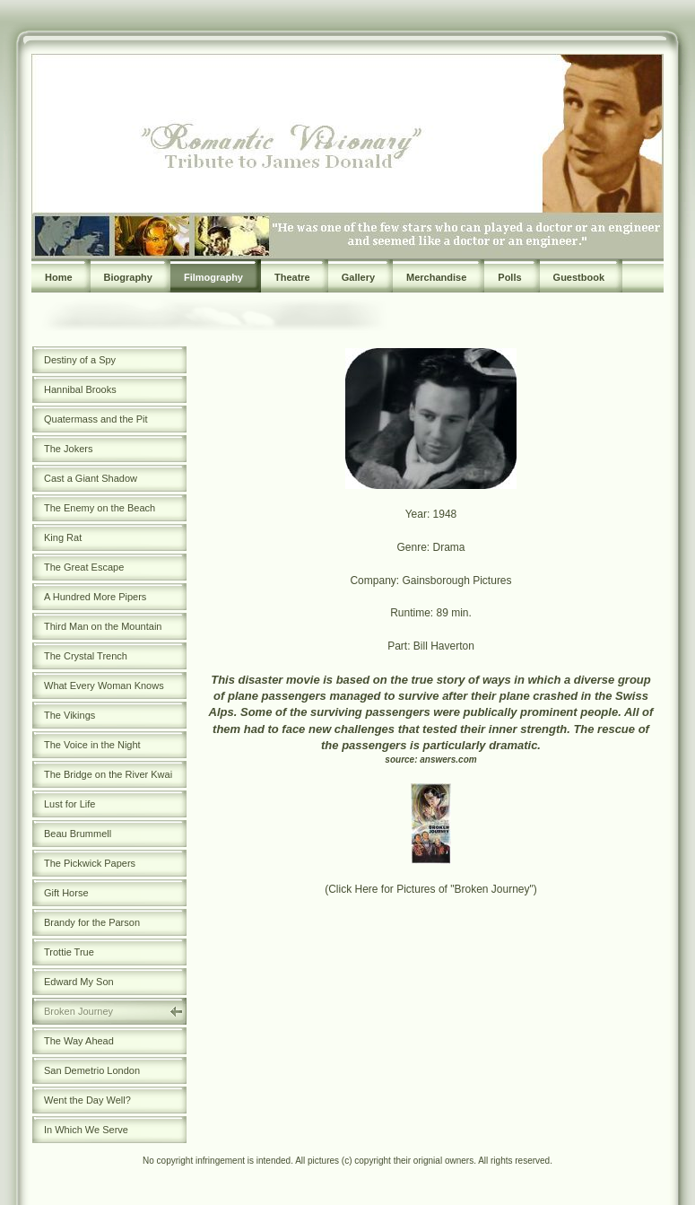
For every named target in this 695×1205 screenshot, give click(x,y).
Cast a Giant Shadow (90, 478)
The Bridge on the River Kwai (108, 774)
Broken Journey (78, 1011)
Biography (128, 277)
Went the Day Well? (87, 1100)
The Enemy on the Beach (99, 507)
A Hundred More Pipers (95, 596)
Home (59, 277)
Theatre (292, 277)
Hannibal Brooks (80, 389)
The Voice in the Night (92, 744)
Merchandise (436, 277)
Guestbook (578, 277)
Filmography (213, 277)
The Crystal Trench (85, 656)
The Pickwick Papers (89, 863)
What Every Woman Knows (104, 685)
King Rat (63, 537)
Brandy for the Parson (92, 922)
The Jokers (68, 448)
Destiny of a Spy (80, 359)
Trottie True (69, 952)
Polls (509, 277)
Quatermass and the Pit (96, 419)
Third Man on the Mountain (102, 626)
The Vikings (69, 715)
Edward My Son (79, 981)
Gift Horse (66, 892)
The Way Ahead (79, 1040)
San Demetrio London (92, 1070)
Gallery (358, 277)
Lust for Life (69, 804)
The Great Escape (84, 567)
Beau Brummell (77, 833)
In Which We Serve (86, 1129)
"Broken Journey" (492, 889)
